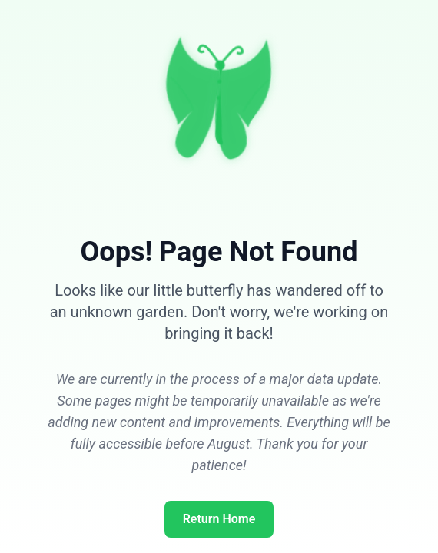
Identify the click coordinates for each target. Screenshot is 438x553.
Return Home (219, 519)
